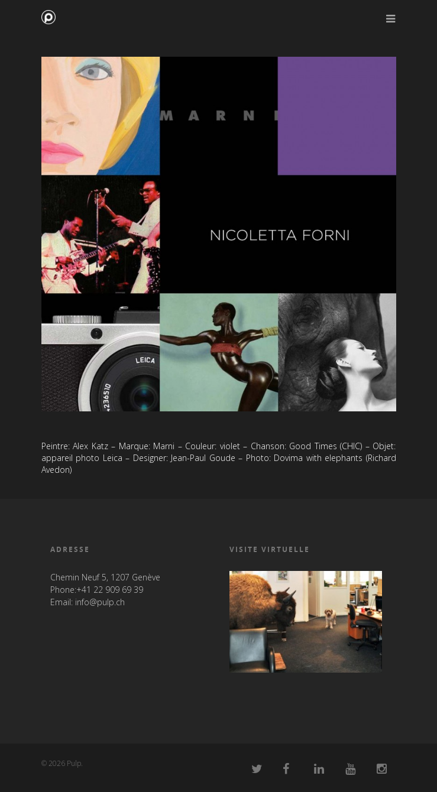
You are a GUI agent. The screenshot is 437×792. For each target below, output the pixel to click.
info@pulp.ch (100, 602)
